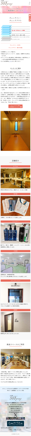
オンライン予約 (20, 390)
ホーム (4, 388)
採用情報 (14, 390)
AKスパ (9, 390)
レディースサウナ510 (23, 388)
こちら (10, 61)
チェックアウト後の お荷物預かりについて (15, 106)
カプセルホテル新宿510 (12, 388)
